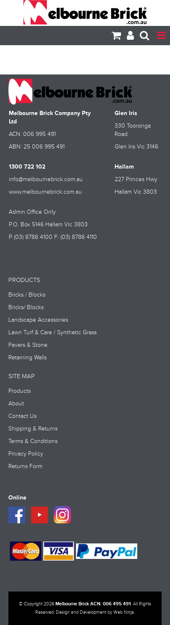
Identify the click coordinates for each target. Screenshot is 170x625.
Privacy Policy (25, 454)
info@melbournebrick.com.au (46, 179)
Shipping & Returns (33, 429)
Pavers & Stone (27, 345)
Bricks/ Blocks (26, 307)
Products (19, 391)
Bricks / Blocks (26, 295)
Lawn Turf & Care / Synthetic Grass (52, 333)
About (16, 404)
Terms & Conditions (33, 441)
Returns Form (25, 466)
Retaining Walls (27, 358)
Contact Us (22, 416)
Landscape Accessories (38, 320)
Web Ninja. (124, 612)
